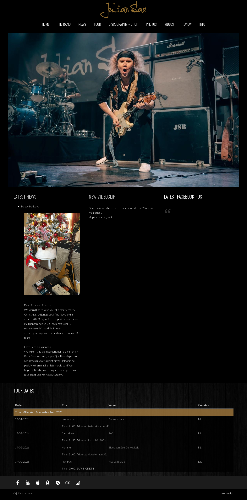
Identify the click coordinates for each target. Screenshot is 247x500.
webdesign (227, 493)
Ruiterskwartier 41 (98, 426)
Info (202, 24)
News (82, 24)
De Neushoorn (117, 419)
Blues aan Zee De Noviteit (123, 447)
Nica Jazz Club (116, 461)
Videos (169, 24)
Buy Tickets (85, 468)
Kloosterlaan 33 (96, 454)
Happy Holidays (30, 206)
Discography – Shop (123, 24)
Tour (97, 24)
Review (187, 24)
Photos (151, 24)
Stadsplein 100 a (96, 440)
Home (45, 24)
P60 (110, 433)
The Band (64, 24)
